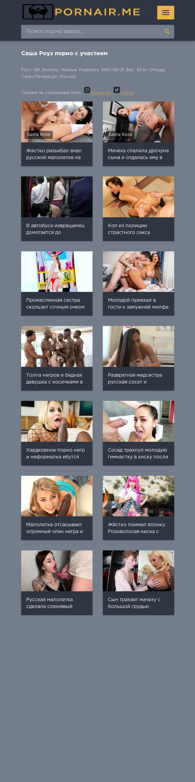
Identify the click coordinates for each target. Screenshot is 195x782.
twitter (123, 93)
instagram (97, 93)
